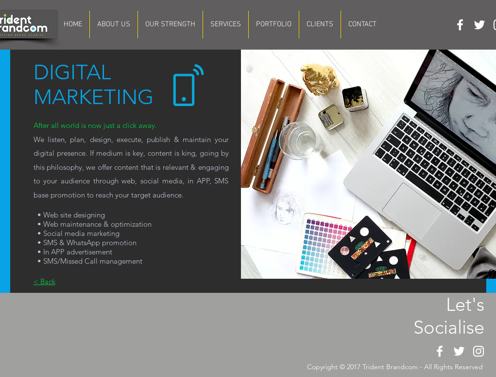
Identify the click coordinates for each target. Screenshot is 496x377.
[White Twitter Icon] (479, 25)
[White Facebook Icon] (460, 25)
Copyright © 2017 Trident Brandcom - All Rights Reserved (395, 366)
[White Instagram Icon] (478, 351)
